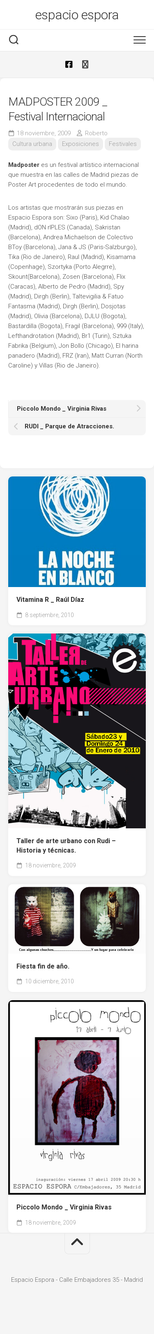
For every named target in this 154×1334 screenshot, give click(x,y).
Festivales (123, 144)
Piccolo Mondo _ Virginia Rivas (64, 1207)
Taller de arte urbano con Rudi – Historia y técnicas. (66, 845)
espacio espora (77, 15)
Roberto (96, 133)
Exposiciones (80, 144)
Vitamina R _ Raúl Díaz (50, 599)
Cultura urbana (32, 144)
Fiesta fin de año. (42, 966)
